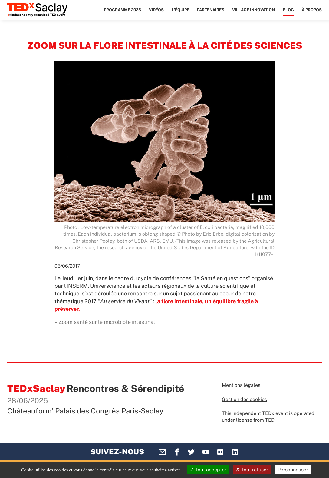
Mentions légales (241, 385)
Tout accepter (208, 470)
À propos (312, 10)
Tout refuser (252, 470)
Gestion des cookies (244, 399)
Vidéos (156, 10)
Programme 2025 (122, 10)
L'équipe (180, 10)
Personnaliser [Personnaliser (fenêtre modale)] (293, 470)
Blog (288, 10)
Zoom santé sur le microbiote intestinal (106, 322)
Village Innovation (253, 10)
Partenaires (210, 10)
